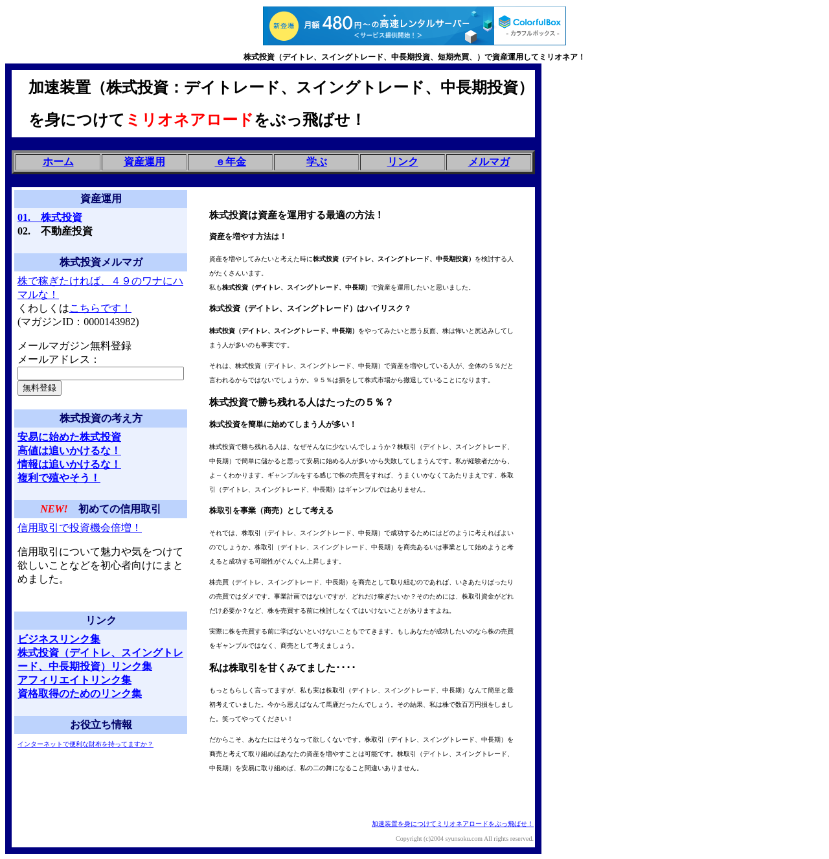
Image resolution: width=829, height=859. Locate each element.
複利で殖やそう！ (58, 477)
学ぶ (316, 161)
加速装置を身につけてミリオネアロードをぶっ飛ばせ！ (453, 823)
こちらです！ (100, 308)
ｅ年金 (230, 161)
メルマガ (489, 161)
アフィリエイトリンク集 (74, 679)
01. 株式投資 (49, 217)
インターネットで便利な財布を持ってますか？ (85, 744)
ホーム (58, 161)
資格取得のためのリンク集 (79, 693)
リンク (402, 161)
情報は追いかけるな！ (69, 464)
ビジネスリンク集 (58, 639)
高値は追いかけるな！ (69, 450)
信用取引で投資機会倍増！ (79, 527)
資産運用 (144, 161)
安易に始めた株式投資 (69, 436)
